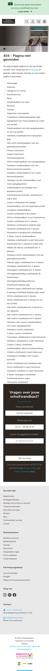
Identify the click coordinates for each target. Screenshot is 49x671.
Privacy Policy (30, 468)
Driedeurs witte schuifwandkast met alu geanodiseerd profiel (25, 257)
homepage (33, 69)
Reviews (11, 105)
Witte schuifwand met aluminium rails (24, 363)
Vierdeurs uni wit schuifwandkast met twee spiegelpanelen (24, 182)
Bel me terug (24, 458)
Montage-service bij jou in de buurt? (16, 503)
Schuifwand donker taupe (18, 378)
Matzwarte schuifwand (17, 382)
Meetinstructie (8, 496)
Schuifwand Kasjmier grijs (18, 284)
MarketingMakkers (24, 649)
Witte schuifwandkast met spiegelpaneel (26, 161)
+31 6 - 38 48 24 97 (24, 427)
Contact (10, 109)
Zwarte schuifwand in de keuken (21, 213)
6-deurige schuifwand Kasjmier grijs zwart (26, 292)
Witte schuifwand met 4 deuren (21, 296)
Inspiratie (11, 87)
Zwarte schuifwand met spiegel (21, 202)
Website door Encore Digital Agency (23, 646)
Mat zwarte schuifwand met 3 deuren (24, 314)
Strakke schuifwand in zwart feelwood (24, 352)
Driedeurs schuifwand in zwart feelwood (25, 340)
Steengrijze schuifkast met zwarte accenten (23, 358)
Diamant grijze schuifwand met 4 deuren (25, 262)
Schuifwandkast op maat (18, 102)
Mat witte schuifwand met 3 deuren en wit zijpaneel (25, 309)
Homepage (12, 83)
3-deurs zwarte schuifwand (19, 333)
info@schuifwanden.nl (13, 618)
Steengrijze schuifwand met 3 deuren (24, 270)
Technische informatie (11, 506)
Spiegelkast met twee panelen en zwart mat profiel (25, 122)
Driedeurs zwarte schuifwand (20, 329)
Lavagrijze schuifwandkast (19, 210)
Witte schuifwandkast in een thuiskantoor (26, 217)
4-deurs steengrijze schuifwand (21, 374)
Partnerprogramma (15, 158)
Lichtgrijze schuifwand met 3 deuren (23, 266)
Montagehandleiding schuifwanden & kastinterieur (23, 275)
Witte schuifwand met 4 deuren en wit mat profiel (24, 301)
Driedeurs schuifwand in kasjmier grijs (24, 225)
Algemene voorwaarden (18, 113)
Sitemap (24, 644)
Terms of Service (21, 471)
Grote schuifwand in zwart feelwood (23, 367)
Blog (9, 98)
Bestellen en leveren (11, 538)
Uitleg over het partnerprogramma (16, 580)
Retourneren (8, 548)
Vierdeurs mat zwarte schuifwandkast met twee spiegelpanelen (24, 324)
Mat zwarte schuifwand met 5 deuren (24, 318)
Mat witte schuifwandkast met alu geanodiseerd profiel (23, 145)
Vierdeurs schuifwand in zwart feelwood (25, 240)
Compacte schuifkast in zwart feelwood (25, 370)
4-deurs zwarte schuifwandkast (21, 236)
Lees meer (25, 11)
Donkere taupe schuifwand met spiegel (25, 288)
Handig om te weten (16, 90)
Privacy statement (15, 150)
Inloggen (32, 21)
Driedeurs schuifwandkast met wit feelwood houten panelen (22, 167)
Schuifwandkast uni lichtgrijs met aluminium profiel (22, 189)
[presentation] (25, 451)
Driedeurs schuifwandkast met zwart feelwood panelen (24, 174)
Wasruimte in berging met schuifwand (24, 232)
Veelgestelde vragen (11, 552)
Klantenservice (14, 94)
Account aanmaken (10, 573)
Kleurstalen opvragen (11, 510)
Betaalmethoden (9, 541)
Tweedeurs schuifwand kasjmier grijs (23, 117)
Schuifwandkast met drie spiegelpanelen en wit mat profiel (25, 130)
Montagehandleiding (11, 500)
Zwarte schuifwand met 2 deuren (22, 221)
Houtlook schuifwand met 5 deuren (23, 228)
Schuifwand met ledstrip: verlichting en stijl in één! (24, 197)
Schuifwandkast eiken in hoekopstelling (25, 348)
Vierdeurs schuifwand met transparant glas (24, 137)
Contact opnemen (24, 413)
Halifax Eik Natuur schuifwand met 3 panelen (23, 249)
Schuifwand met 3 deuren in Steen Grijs (25, 243)
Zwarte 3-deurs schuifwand (19, 344)
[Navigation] (44, 21)
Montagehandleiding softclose (21, 281)
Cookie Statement (15, 154)
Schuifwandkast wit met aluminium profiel (26, 206)
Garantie (6, 545)
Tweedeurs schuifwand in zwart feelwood (26, 337)
